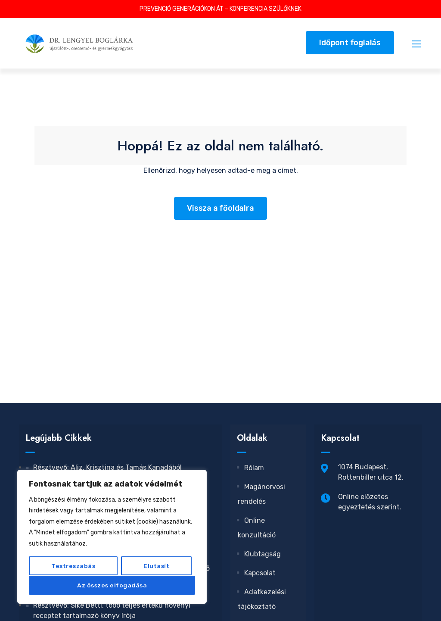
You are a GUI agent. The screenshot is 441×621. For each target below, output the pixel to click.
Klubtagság (259, 554)
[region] (112, 537)
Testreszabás (73, 566)
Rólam (251, 468)
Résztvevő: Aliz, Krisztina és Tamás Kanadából (107, 467)
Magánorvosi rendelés (261, 494)
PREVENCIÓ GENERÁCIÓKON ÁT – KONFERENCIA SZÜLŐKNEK (220, 8)
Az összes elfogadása (112, 585)
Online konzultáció (257, 527)
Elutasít (156, 566)
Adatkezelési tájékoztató (262, 599)
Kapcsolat (257, 573)
